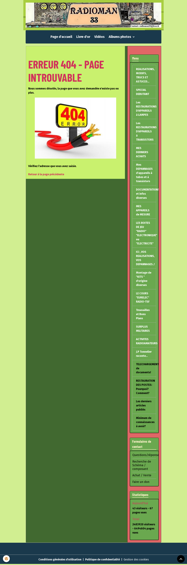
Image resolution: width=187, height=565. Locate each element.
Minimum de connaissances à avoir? (145, 422)
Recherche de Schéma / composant (141, 465)
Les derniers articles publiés (143, 406)
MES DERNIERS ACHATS (142, 152)
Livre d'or (83, 37)
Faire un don (140, 482)
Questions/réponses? (147, 455)
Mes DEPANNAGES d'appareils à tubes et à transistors (144, 173)
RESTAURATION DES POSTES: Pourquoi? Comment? (145, 387)
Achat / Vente (141, 476)
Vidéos (99, 37)
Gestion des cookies (136, 560)
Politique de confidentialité (102, 560)
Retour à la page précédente (46, 174)
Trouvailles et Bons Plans (143, 314)
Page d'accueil (61, 37)
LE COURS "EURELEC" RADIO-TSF (143, 297)
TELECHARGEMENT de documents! (146, 368)
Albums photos (120, 37)
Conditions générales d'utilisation (59, 560)
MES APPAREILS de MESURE (143, 210)
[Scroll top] (181, 559)
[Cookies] (6, 558)
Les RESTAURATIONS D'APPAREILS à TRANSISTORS (146, 132)
